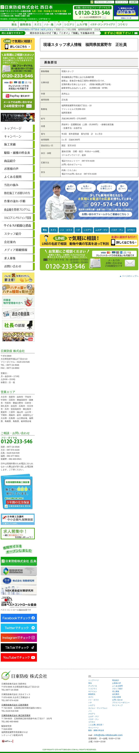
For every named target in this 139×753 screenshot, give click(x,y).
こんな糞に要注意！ (96, 725)
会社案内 (115, 694)
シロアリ (69, 24)
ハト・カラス (66, 230)
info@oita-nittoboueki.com (108, 735)
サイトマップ (117, 705)
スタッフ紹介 (117, 689)
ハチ (59, 24)
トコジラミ (92, 689)
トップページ (93, 680)
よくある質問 (117, 686)
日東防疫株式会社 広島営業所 (14, 705)
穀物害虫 (25, 24)
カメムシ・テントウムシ (97, 708)
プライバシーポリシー (121, 703)
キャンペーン (93, 728)
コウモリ (122, 24)
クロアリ (91, 714)
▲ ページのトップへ (128, 276)
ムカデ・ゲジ (101, 230)
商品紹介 (115, 680)
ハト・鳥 (49, 24)
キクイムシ (92, 691)
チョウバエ (92, 686)
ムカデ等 (82, 24)
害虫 (14, 24)
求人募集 (115, 691)
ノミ (90, 711)
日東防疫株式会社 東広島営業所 (15, 715)
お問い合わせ (117, 700)
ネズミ (38, 24)
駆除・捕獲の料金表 (96, 730)
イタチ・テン (102, 24)
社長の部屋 (116, 697)
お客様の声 (116, 683)
